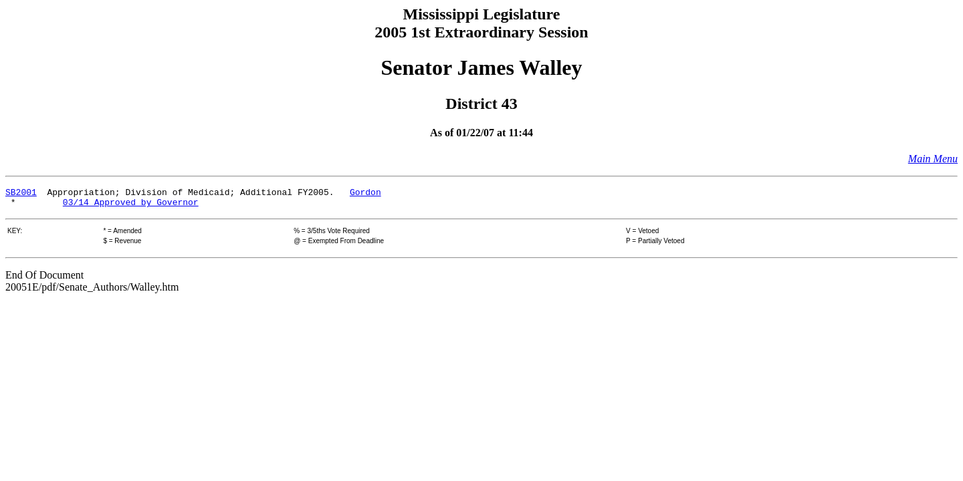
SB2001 (21, 194)
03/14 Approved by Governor (131, 206)
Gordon (365, 194)
